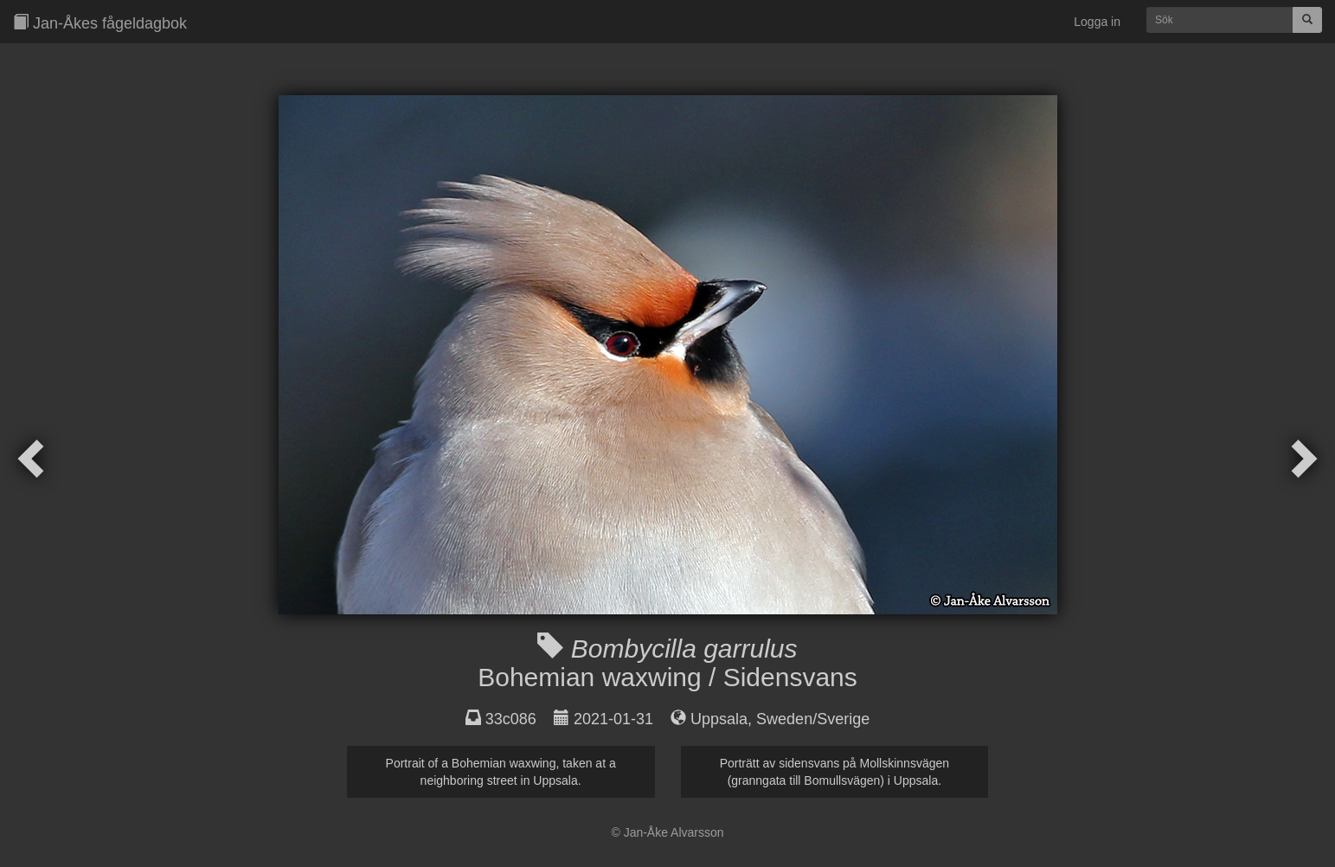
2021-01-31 (613, 719)
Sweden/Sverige (813, 719)
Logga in (1097, 22)
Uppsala (719, 719)
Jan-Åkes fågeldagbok (100, 23)
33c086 (510, 719)
